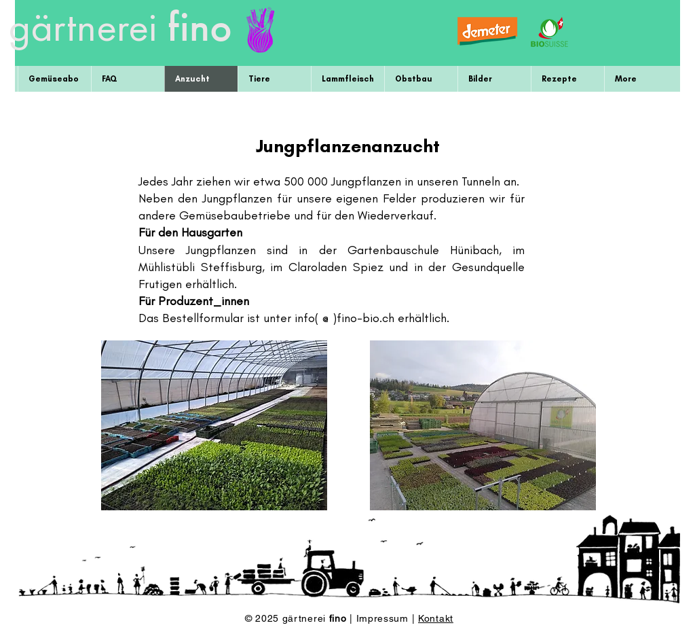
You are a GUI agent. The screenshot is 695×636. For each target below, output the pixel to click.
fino (200, 26)
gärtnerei (82, 30)
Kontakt (435, 618)
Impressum (384, 618)
